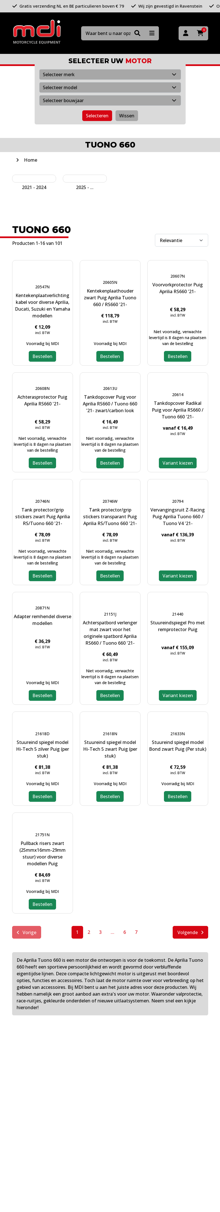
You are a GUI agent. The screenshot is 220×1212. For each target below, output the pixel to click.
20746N (42, 501)
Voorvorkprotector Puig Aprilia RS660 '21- (177, 288)
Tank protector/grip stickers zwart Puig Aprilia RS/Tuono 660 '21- (42, 516)
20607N (177, 276)
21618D (42, 733)
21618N (110, 733)
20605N (110, 282)
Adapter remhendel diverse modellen (42, 619)
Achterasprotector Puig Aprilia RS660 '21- (42, 400)
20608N (42, 388)
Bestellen (42, 356)
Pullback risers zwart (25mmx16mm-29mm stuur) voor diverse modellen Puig (42, 853)
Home (30, 160)
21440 (177, 614)
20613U (110, 388)
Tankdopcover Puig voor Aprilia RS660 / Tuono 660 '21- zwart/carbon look (110, 404)
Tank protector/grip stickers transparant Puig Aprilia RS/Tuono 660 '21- (110, 516)
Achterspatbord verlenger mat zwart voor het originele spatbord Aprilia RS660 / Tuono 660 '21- (110, 633)
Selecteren (97, 116)
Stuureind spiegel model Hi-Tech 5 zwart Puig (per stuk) (110, 749)
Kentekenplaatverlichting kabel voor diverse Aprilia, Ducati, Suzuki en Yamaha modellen (42, 305)
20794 (177, 501)
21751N (42, 834)
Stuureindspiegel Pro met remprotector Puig (177, 626)
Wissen (126, 116)
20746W (110, 501)
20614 (177, 394)
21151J (110, 614)
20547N (42, 286)
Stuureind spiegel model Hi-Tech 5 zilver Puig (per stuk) (42, 749)
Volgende (190, 932)
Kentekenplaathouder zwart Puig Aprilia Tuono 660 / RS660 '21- (110, 298)
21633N (177, 733)
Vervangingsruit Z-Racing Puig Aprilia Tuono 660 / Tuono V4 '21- (177, 516)
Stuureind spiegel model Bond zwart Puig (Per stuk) (177, 745)
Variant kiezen (178, 463)
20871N (42, 608)
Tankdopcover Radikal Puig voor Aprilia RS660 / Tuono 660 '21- (177, 410)
